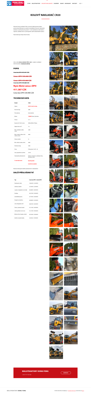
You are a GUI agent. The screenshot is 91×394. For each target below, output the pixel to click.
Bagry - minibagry (65, 3)
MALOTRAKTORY (36, 3)
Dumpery (56, 3)
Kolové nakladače (47, 3)
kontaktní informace (72, 390)
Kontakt (74, 3)
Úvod (29, 3)
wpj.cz (83, 390)
